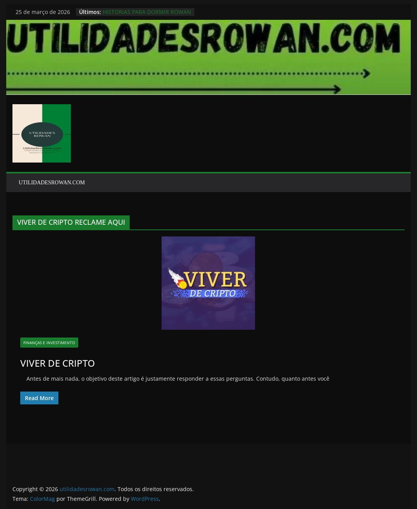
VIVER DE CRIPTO (57, 363)
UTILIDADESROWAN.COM (52, 182)
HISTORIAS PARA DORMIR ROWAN (147, 12)
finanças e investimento (49, 342)
